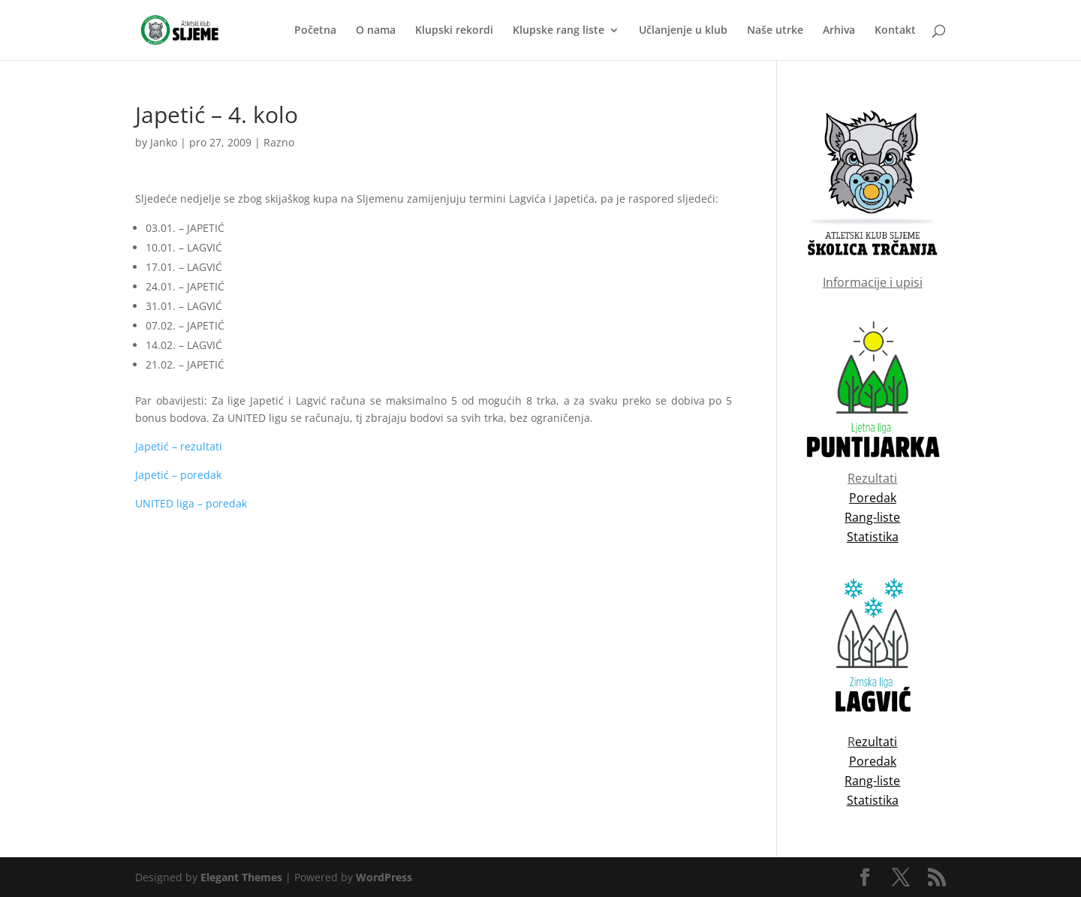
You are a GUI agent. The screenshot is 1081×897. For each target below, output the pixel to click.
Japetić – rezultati (178, 446)
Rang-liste (872, 780)
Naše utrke (775, 31)
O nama (376, 31)
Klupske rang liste (558, 31)
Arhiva (839, 31)
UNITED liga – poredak (191, 503)
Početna (315, 31)
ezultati (876, 741)
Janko (163, 142)
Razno (278, 142)
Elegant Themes (241, 877)
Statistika (873, 800)
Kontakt (895, 31)
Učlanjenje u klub (683, 31)
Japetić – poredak (178, 475)
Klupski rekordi (454, 31)
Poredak (872, 761)
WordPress (384, 877)
